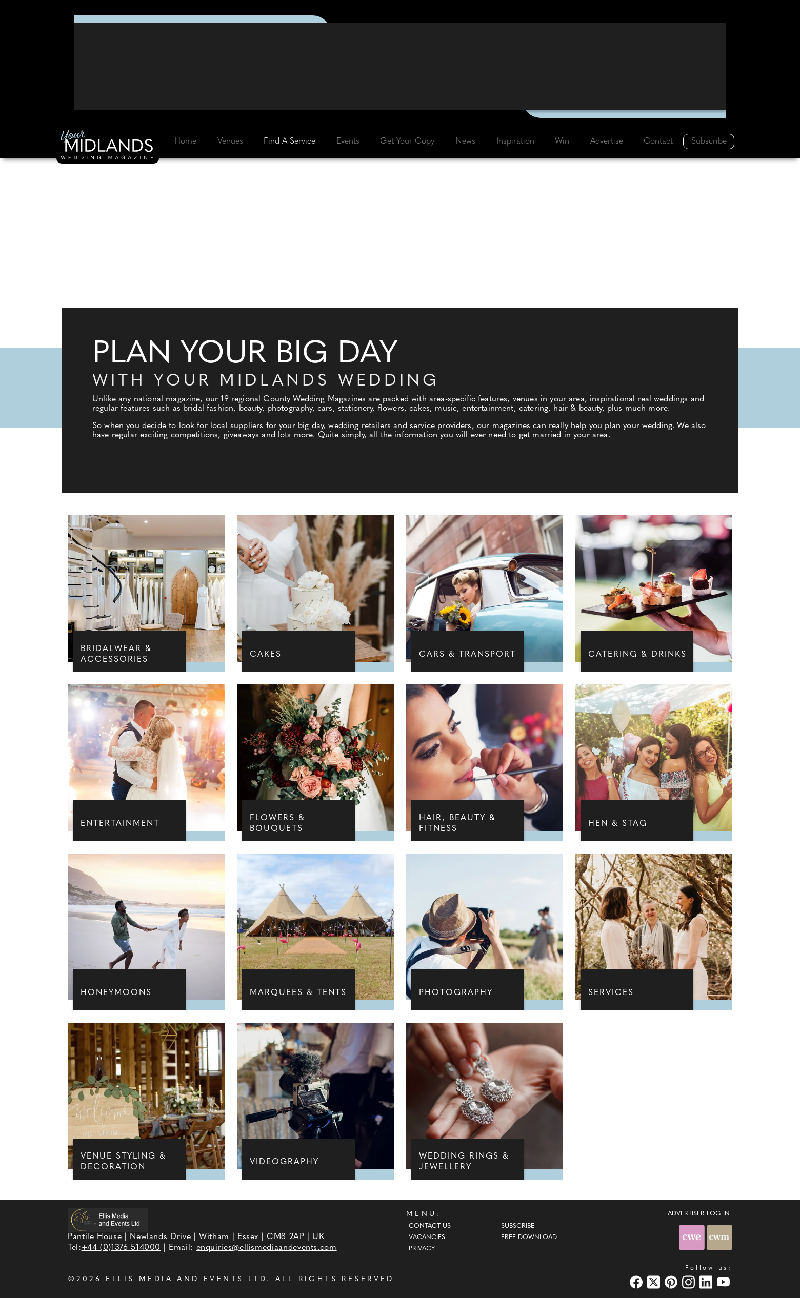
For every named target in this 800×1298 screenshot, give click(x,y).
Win (562, 141)
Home (185, 141)
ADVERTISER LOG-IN (699, 1214)
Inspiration (515, 141)
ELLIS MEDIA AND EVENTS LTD (186, 1279)
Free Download (529, 1237)
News (465, 141)
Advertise (606, 141)
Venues (230, 141)
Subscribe (709, 141)
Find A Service (289, 141)
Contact (658, 141)
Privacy (422, 1249)
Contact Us (430, 1226)
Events (347, 141)
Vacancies (427, 1237)
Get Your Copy (407, 141)
